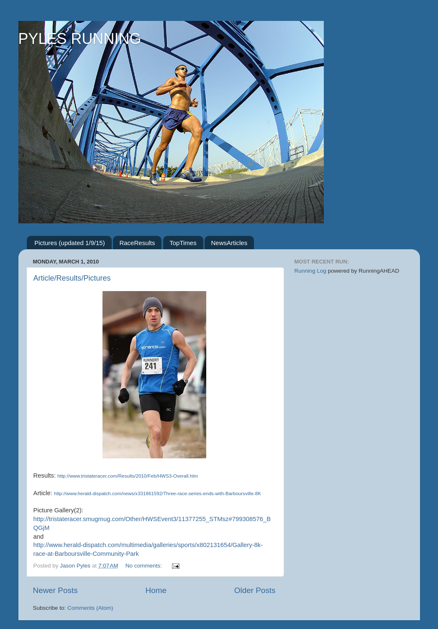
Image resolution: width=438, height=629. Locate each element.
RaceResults (137, 242)
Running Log (311, 271)
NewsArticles (229, 242)
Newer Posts (55, 590)
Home (156, 590)
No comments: (145, 566)
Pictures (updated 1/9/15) (69, 242)
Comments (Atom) (90, 608)
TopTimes (182, 242)
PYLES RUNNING (79, 38)
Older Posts (255, 590)
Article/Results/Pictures (72, 278)
